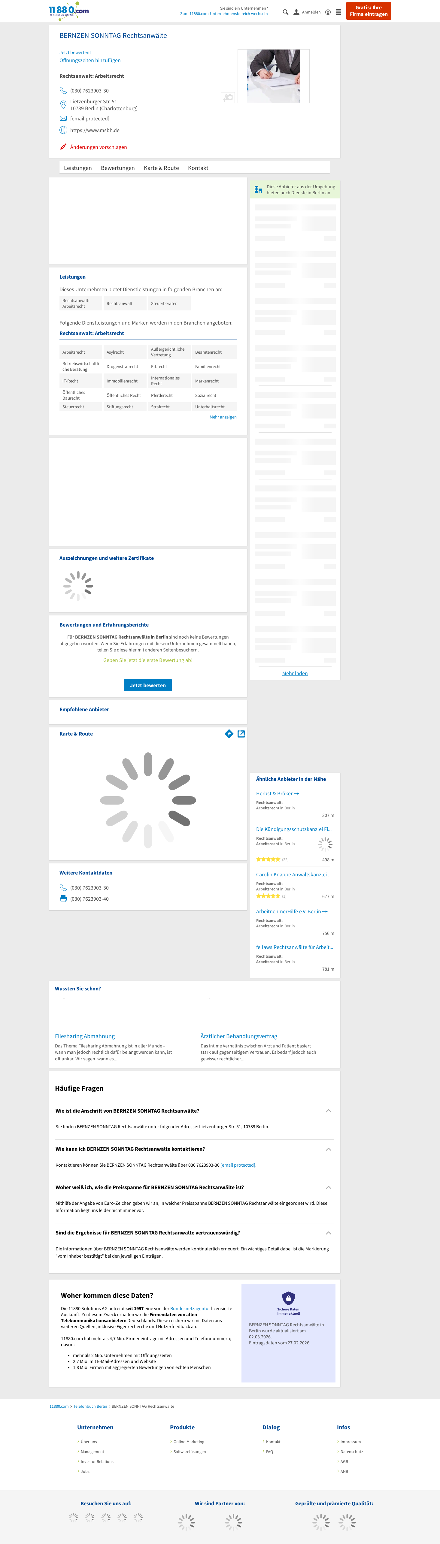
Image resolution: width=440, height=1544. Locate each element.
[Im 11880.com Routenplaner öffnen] (229, 732)
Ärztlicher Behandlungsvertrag (239, 1036)
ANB (344, 1471)
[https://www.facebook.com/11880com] (73, 1518)
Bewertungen (118, 167)
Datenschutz (352, 1451)
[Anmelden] (309, 12)
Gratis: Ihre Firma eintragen (369, 11)
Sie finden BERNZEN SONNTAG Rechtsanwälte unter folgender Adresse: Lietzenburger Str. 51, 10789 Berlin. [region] (162, 1126)
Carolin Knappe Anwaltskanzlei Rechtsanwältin (295, 874)
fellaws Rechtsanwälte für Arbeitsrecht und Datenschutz (295, 947)
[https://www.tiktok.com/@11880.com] (90, 1518)
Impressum (351, 1441)
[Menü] (341, 11)
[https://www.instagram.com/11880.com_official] (106, 1518)
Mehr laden (295, 673)
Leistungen (78, 167)
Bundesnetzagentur (190, 1308)
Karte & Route (161, 167)
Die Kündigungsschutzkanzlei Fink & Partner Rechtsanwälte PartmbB (295, 829)
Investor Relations (97, 1461)
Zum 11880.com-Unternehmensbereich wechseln (224, 13)
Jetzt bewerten (148, 685)
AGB (344, 1461)
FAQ (269, 1451)
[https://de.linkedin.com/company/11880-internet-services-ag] (138, 1518)
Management (92, 1451)
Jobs (85, 1471)
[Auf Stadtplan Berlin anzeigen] (241, 733)
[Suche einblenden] (288, 11)
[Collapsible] (328, 1111)
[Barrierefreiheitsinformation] (330, 11)
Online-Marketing (189, 1441)
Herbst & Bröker (274, 793)
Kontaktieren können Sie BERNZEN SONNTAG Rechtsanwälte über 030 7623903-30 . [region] (156, 1165)
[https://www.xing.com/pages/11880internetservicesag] (122, 1518)
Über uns (89, 1441)
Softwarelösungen (190, 1451)
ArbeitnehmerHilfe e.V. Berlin (288, 911)
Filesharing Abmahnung (85, 1036)
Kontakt (198, 167)
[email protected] (237, 1165)
